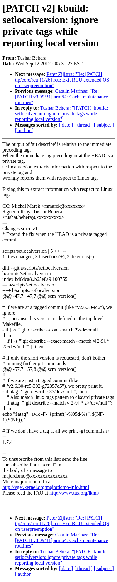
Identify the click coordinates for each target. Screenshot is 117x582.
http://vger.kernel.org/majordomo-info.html (45, 487)
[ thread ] (83, 124)
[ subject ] (104, 124)
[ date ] (66, 124)
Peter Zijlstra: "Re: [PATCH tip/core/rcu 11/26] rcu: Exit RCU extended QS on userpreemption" (62, 80)
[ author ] (24, 130)
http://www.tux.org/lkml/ (74, 492)
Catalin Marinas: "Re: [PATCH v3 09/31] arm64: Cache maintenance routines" (61, 96)
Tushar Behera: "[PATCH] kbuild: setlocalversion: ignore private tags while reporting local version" (61, 113)
